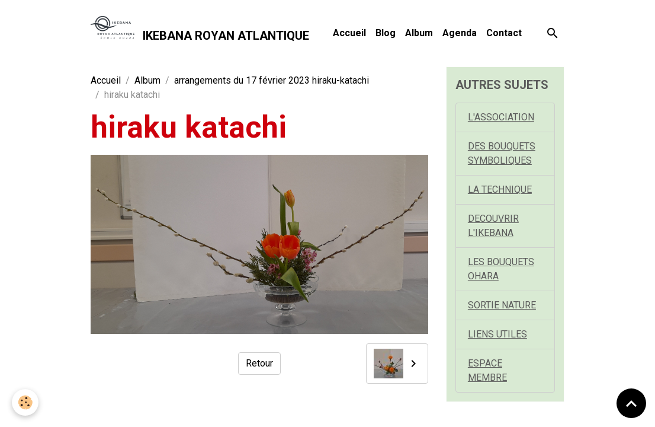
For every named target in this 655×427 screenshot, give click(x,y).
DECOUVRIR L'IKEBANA (493, 225)
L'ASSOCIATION (501, 117)
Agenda (459, 33)
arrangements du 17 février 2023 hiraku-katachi (271, 80)
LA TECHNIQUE (500, 189)
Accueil (349, 33)
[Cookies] (25, 402)
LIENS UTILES (497, 334)
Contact (504, 33)
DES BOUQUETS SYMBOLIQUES (501, 153)
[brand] (200, 33)
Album (419, 33)
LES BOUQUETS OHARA (501, 269)
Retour (259, 363)
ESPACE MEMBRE (487, 370)
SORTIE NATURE (502, 305)
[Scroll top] (631, 403)
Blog (385, 33)
